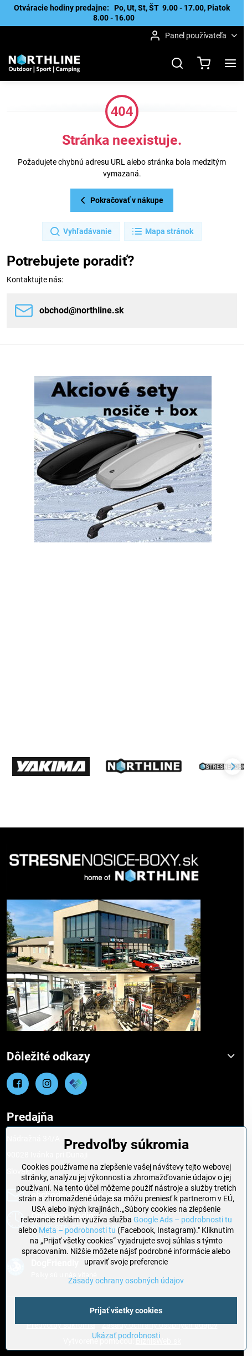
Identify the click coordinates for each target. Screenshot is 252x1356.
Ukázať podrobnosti (126, 1335)
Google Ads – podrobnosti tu (182, 1219)
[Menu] (230, 63)
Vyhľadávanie (80, 231)
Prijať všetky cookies (126, 1310)
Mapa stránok (162, 231)
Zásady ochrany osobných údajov (126, 1280)
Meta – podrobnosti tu (77, 1230)
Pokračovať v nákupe (120, 200)
